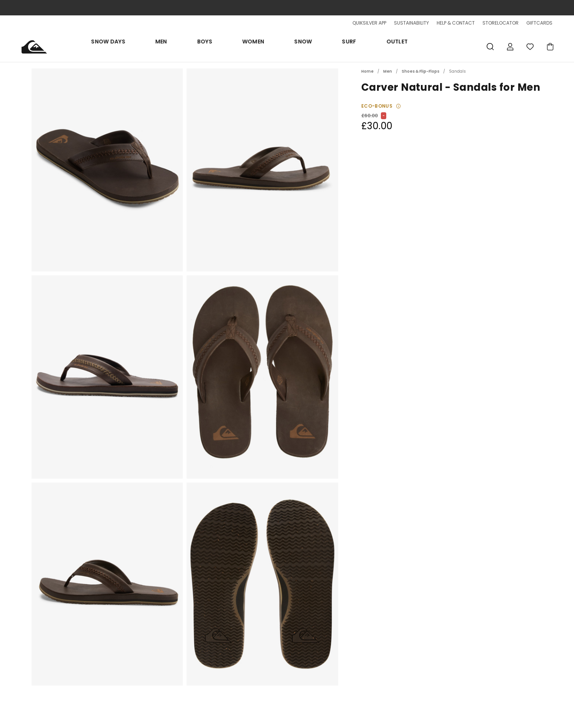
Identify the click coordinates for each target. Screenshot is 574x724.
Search (490, 46)
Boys (260, 46)
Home (367, 71)
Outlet (379, 46)
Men (236, 46)
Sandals (457, 71)
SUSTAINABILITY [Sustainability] (411, 23)
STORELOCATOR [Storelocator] (500, 23)
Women (291, 46)
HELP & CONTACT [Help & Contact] (456, 23)
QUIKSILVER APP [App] (369, 23)
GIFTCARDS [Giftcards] (539, 23)
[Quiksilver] (38, 46)
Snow (322, 46)
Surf (350, 46)
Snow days (201, 46)
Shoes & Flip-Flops (420, 71)
